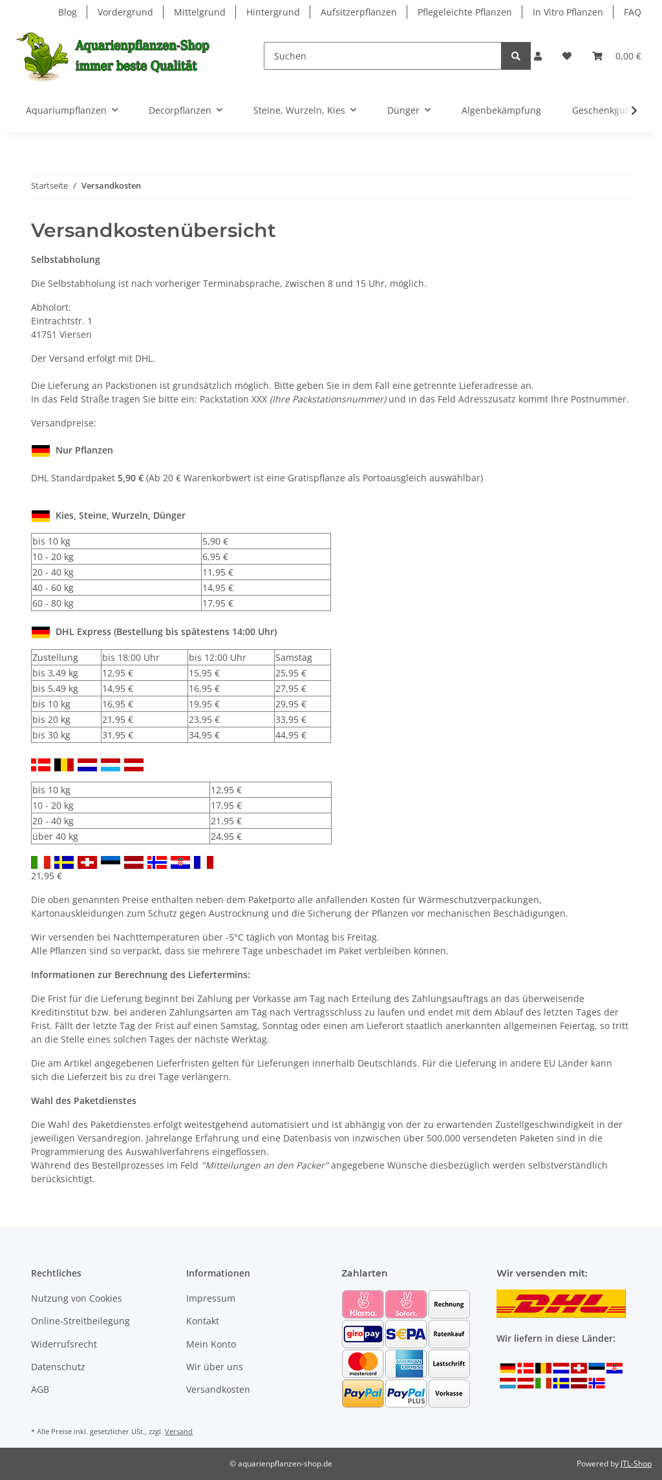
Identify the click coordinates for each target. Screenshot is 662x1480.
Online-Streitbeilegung (80, 1321)
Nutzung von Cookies (76, 1298)
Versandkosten (218, 1389)
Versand (179, 1431)
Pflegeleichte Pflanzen (465, 12)
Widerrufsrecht (64, 1344)
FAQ (632, 12)
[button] (538, 56)
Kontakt (202, 1321)
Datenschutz (58, 1366)
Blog (67, 12)
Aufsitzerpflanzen (359, 12)
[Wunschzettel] (567, 56)
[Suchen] (383, 56)
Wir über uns (214, 1366)
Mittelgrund (200, 12)
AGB (40, 1389)
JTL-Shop (636, 1463)
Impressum (210, 1298)
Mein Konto (211, 1344)
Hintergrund (273, 12)
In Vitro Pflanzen (568, 12)
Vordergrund (125, 12)
